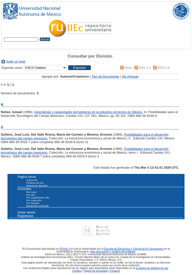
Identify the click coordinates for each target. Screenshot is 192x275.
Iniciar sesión (27, 212)
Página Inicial (27, 177)
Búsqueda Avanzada (37, 205)
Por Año (30, 194)
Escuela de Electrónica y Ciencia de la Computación (134, 248)
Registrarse (25, 216)
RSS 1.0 (145, 68)
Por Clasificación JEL (38, 197)
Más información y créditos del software (113, 251)
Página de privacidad (96, 270)
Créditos (77, 270)
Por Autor (31, 192)
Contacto (115, 270)
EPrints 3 (65, 248)
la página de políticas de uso (152, 268)
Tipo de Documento (105, 76)
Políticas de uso (35, 182)
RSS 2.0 (164, 68)
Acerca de (31, 180)
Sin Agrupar (130, 76)
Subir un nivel (16, 61)
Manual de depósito (37, 185)
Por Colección (34, 200)
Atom (128, 68)
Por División (32, 203)
